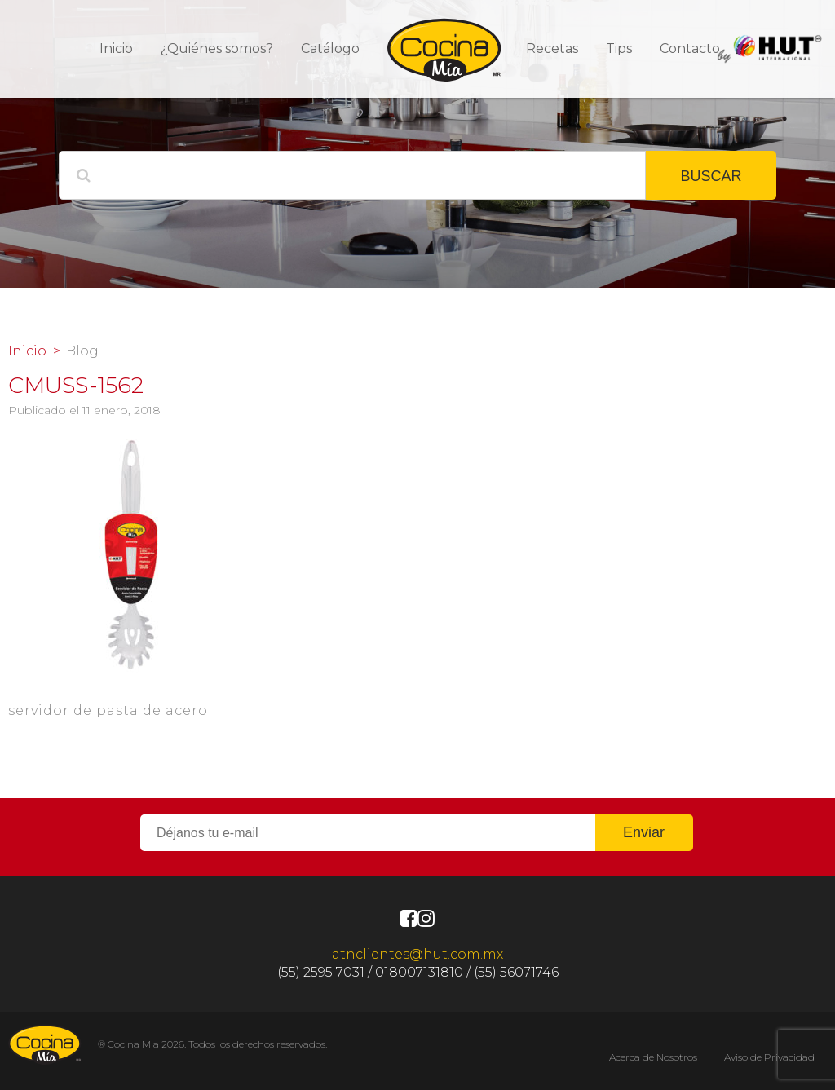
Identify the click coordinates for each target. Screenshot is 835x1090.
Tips (619, 48)
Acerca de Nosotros (653, 1057)
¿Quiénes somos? (217, 48)
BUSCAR (710, 176)
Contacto (690, 48)
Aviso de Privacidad (769, 1057)
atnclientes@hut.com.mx (417, 954)
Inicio (116, 48)
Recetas (552, 48)
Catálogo (330, 48)
